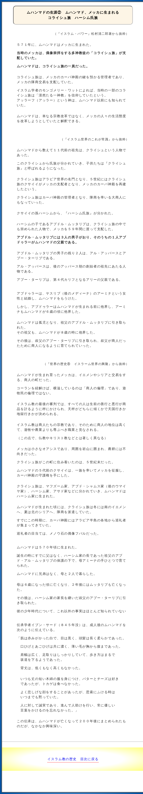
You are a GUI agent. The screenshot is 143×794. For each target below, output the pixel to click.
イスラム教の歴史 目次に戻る (72, 759)
